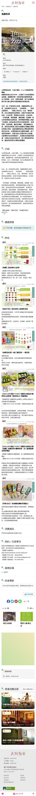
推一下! (12, 601)
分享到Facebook (8, 601)
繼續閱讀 (4, 212)
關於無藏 (6, 210)
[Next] (31, 40)
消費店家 (15, 6)
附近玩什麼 (18, 794)
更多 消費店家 (28, 689)
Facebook (16, 72)
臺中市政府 (18, 753)
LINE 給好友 (20, 601)
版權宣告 (22, 777)
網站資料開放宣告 (9, 782)
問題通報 (30, 594)
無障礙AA (10, 788)
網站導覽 (6, 775)
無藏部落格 (23, 210)
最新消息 (14, 210)
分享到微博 (16, 601)
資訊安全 (6, 777)
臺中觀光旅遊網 (18, 2)
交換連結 (6, 780)
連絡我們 (22, 780)
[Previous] (4, 40)
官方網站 (7, 72)
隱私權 (22, 775)
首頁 (3, 6)
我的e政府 (4, 788)
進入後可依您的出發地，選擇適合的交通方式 (17, 585)
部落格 (25, 72)
